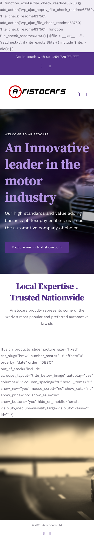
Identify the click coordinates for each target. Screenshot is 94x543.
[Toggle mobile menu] (86, 94)
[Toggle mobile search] (78, 94)
